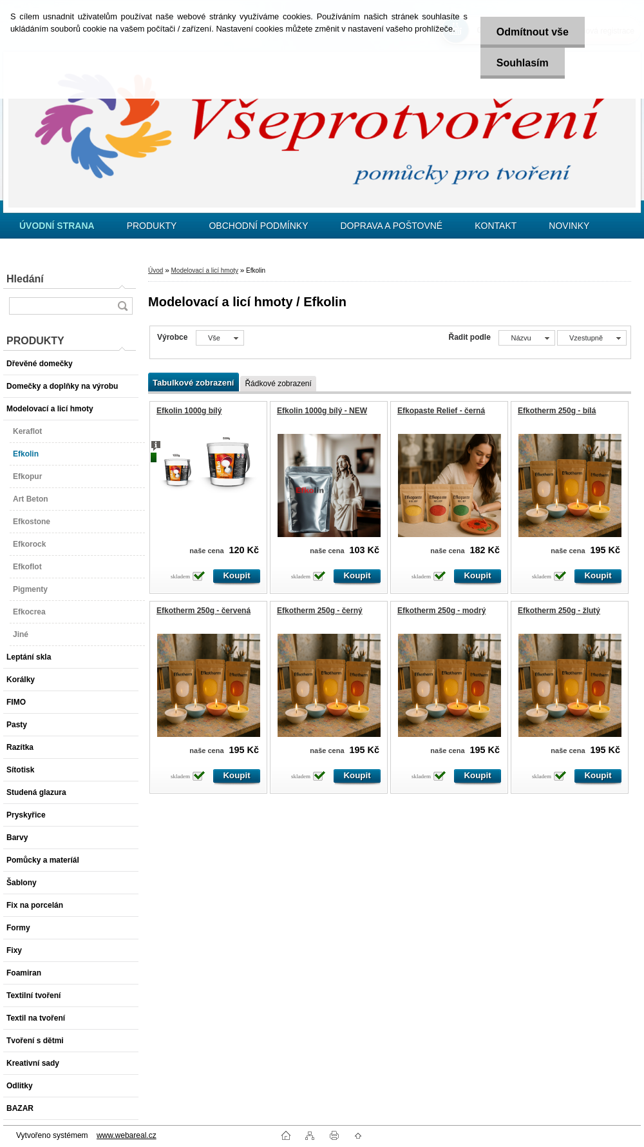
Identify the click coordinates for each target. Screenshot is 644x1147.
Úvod (155, 270)
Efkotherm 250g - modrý (441, 610)
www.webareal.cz (126, 1135)
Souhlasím (523, 62)
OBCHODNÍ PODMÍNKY (258, 226)
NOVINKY (569, 226)
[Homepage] (57, 226)
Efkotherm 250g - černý (320, 610)
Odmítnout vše (533, 31)
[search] (122, 306)
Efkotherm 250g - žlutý (559, 610)
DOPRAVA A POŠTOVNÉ (391, 226)
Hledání (25, 278)
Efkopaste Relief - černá (441, 410)
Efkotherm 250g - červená (203, 610)
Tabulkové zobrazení (193, 382)
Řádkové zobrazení (278, 383)
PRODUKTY (152, 226)
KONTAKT (495, 226)
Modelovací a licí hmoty (204, 270)
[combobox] (526, 338)
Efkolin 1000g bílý (189, 410)
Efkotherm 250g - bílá (557, 410)
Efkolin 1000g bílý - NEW (322, 410)
